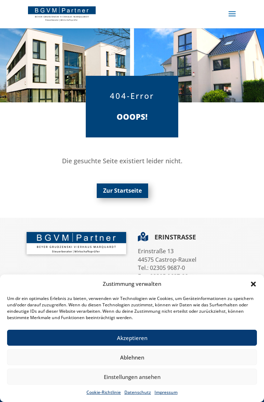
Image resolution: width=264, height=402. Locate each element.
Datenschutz (137, 392)
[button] (253, 284)
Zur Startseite (122, 190)
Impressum (166, 392)
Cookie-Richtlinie (103, 392)
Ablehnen (132, 357)
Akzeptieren (132, 337)
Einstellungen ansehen (132, 376)
